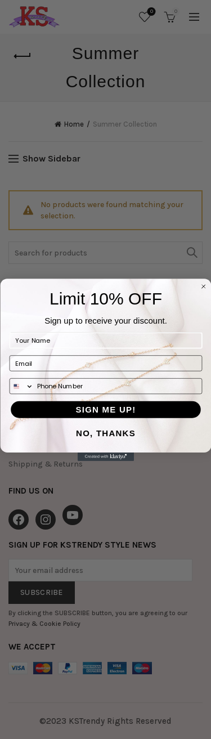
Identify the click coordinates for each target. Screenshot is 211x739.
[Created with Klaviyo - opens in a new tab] (106, 456)
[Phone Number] (117, 385)
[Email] (105, 363)
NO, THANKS (106, 433)
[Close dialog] (203, 286)
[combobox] (21, 385)
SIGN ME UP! (105, 409)
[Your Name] (105, 340)
